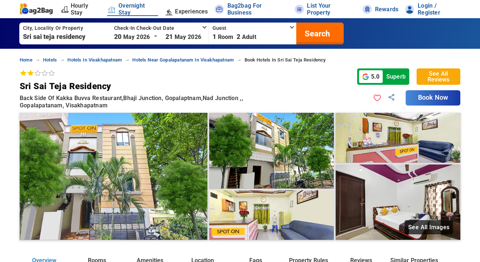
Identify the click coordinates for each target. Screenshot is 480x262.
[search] (316, 33)
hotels (50, 60)
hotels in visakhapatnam (94, 60)
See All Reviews (438, 76)
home (26, 60)
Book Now (433, 97)
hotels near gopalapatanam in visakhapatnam (183, 60)
